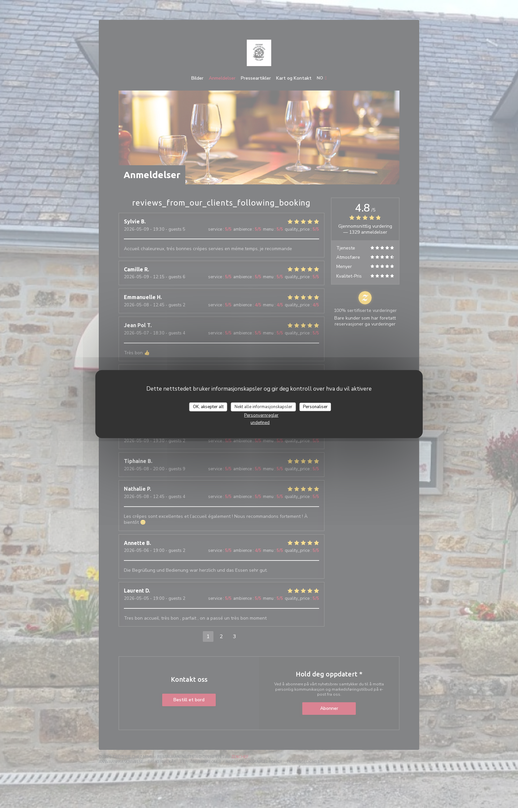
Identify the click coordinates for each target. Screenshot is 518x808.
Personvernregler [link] (261, 415)
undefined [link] (260, 423)
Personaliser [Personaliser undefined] (315, 406)
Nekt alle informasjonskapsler (263, 406)
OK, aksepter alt (208, 406)
